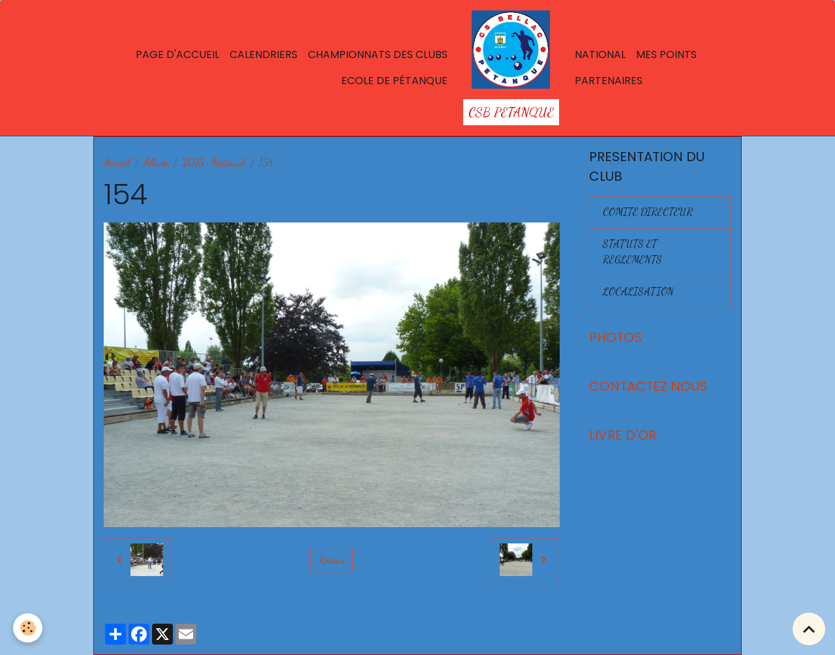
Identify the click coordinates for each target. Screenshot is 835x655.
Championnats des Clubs (378, 54)
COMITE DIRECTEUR (648, 212)
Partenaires (609, 80)
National (600, 54)
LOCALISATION (638, 291)
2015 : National (213, 162)
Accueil (117, 162)
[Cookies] (27, 628)
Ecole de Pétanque (394, 80)
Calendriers (263, 54)
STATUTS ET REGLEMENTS (632, 251)
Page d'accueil (177, 54)
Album (156, 162)
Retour (331, 559)
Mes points (666, 54)
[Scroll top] (809, 629)
